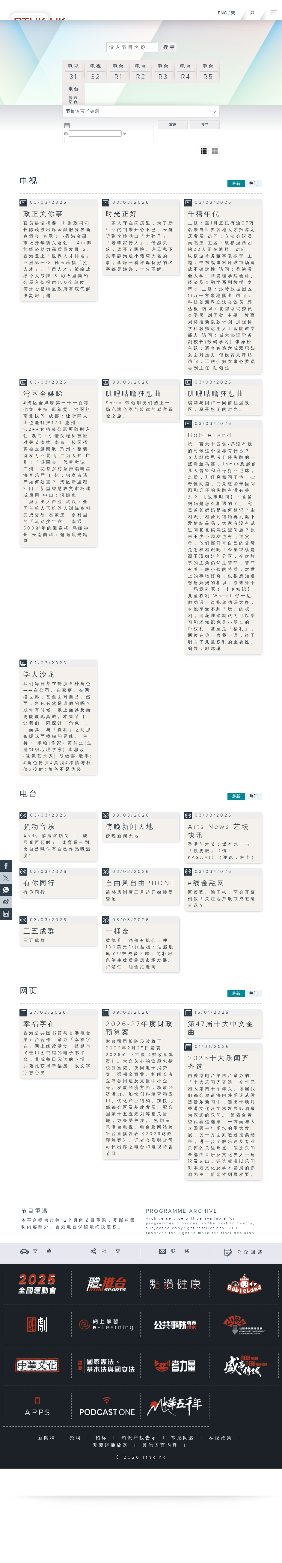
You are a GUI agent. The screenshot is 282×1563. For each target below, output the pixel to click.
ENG (222, 13)
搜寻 (204, 125)
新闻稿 (48, 1437)
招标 (103, 1437)
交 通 (43, 1251)
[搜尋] (252, 11)
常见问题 (184, 1437)
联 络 (181, 1251)
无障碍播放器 (112, 1445)
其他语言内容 (161, 1445)
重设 (172, 125)
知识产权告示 (140, 1437)
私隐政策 (222, 1437)
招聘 (77, 1437)
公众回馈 (250, 1252)
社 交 (112, 1251)
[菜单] (273, 10)
